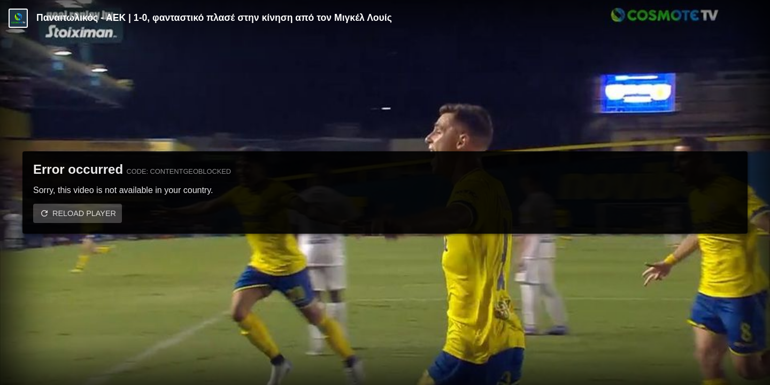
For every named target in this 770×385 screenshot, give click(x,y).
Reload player (84, 213)
